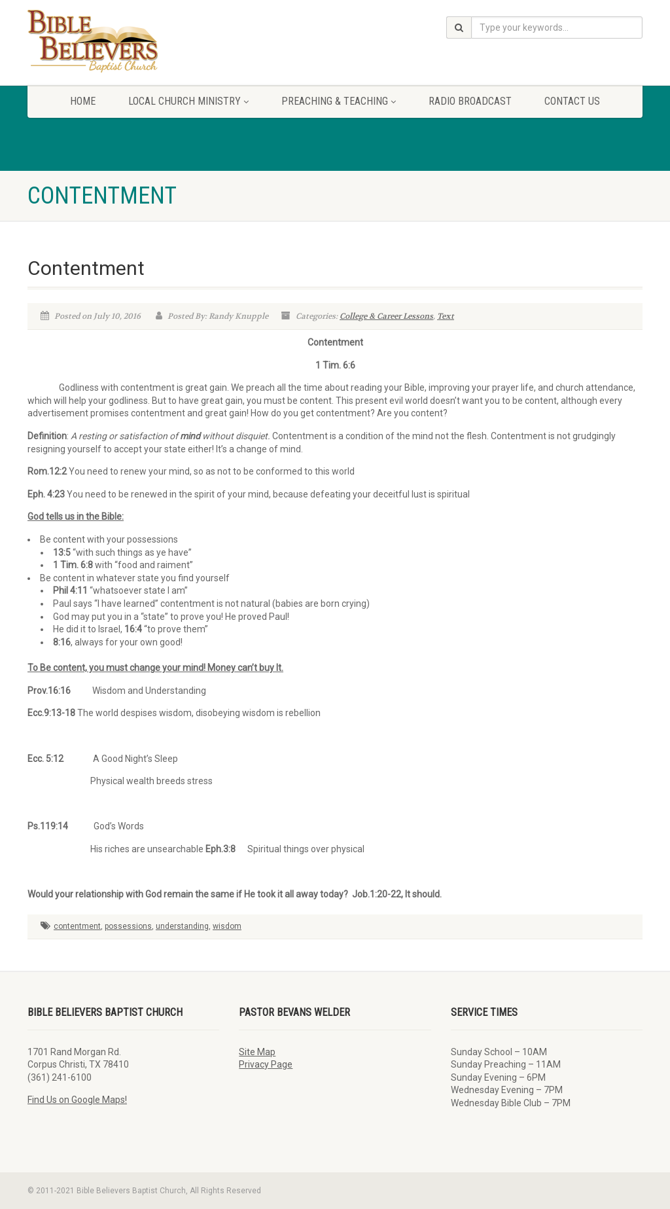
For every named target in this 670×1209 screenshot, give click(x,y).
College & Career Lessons (386, 316)
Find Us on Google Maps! (77, 1099)
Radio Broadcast (470, 101)
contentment (77, 926)
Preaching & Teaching (338, 101)
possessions (128, 926)
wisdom (227, 926)
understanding (182, 926)
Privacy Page (265, 1064)
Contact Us (572, 101)
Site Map (257, 1052)
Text (445, 316)
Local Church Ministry (188, 101)
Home (83, 101)
